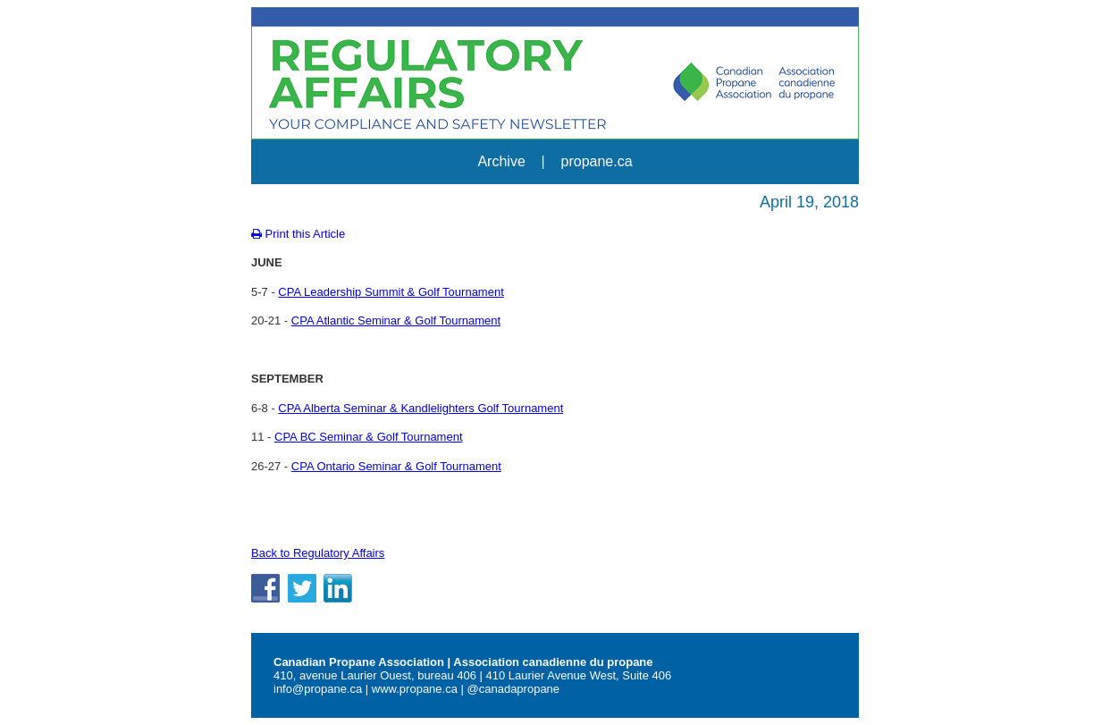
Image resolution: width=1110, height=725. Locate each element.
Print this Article (298, 233)
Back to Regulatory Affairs (317, 553)
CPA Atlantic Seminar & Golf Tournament (395, 320)
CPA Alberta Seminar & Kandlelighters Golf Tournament (420, 408)
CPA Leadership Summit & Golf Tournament (390, 292)
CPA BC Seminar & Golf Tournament (368, 436)
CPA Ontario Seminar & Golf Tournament (396, 466)
